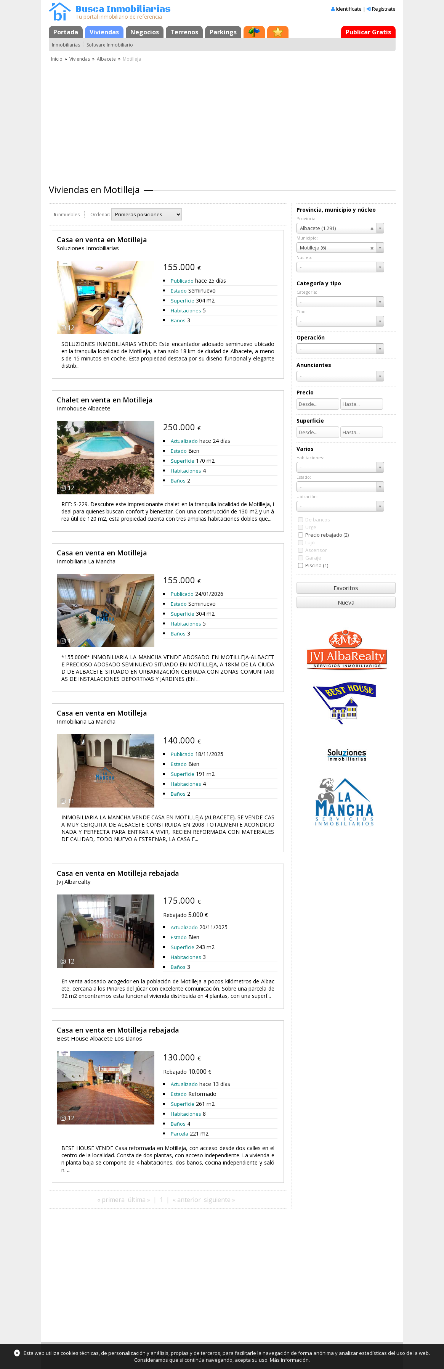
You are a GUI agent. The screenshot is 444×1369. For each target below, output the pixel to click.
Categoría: (307, 292)
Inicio (57, 59)
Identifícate (349, 8)
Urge (310, 527)
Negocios (144, 32)
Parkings (223, 32)
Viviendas (104, 32)
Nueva (346, 602)
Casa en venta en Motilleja (102, 239)
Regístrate (384, 8)
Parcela (179, 1133)
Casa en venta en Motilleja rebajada (118, 873)
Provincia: (307, 218)
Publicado (182, 280)
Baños (178, 320)
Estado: (304, 477)
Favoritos (345, 588)
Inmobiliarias (66, 45)
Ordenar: (100, 214)
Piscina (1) (316, 565)
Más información (289, 1359)
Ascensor (316, 550)
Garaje (313, 557)
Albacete (106, 59)
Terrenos (184, 32)
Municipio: (307, 238)
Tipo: (302, 311)
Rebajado (175, 915)
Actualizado (184, 441)
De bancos (317, 519)
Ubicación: (307, 496)
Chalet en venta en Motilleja (105, 399)
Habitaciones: (310, 457)
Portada (65, 32)
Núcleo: (304, 257)
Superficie (182, 300)
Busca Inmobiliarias (123, 9)
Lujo (310, 542)
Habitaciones (186, 310)
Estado (179, 290)
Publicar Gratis (368, 32)
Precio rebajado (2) (327, 534)
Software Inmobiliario (110, 45)
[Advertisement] (222, 120)
